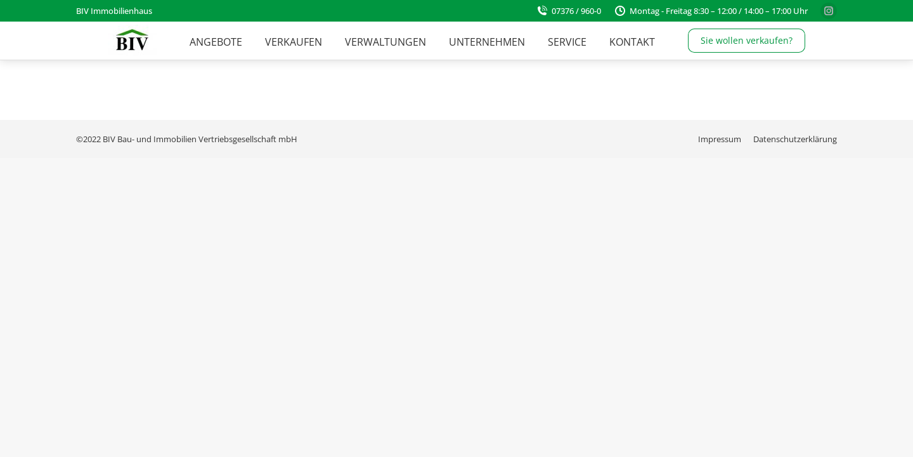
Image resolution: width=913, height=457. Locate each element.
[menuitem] (216, 42)
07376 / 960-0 (568, 11)
